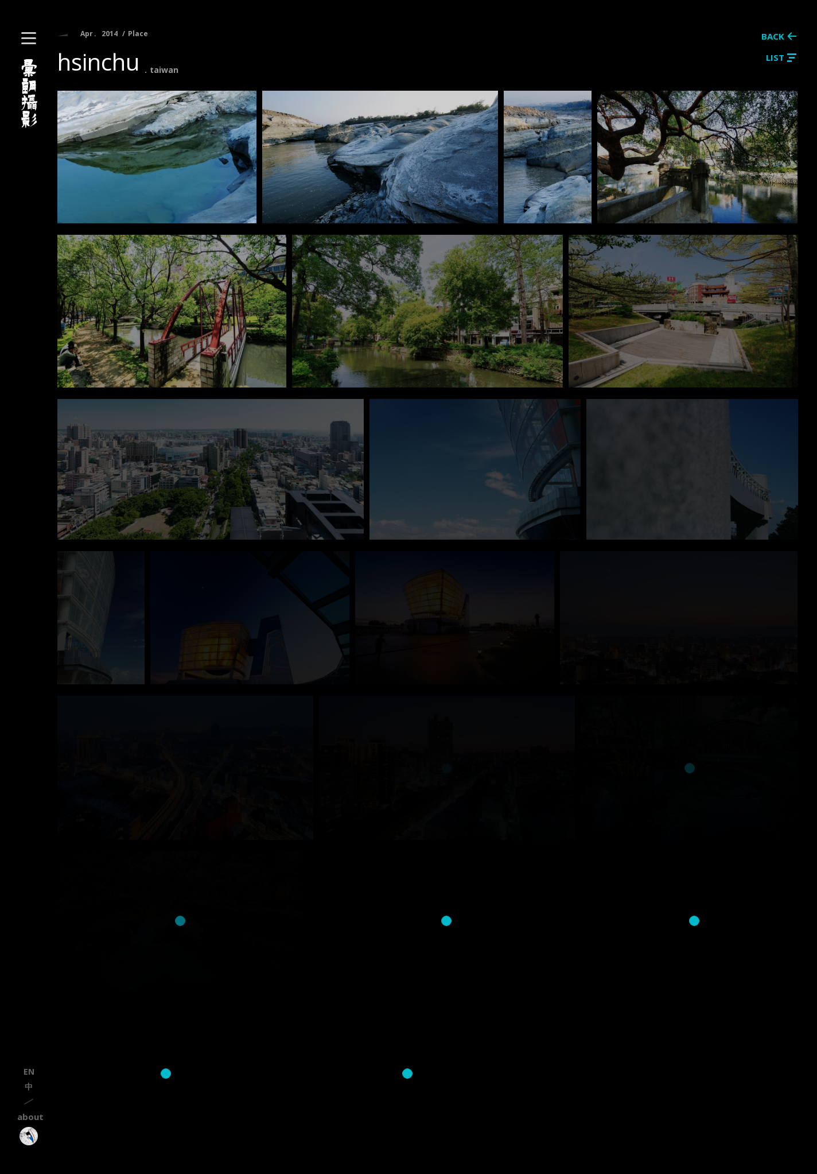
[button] (28, 38)
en (29, 1072)
